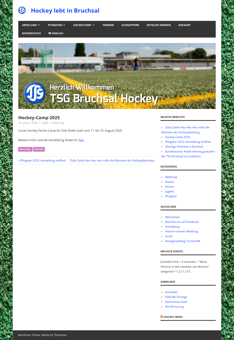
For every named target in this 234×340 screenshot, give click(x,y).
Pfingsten (55, 25)
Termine (108, 25)
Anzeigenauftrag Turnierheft (182, 241)
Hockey (39, 149)
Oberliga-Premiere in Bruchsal (184, 146)
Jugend (169, 191)
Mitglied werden (159, 25)
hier (81, 140)
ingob (44, 123)
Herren (169, 186)
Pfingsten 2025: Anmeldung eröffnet (43, 160)
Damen (169, 182)
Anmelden (171, 292)
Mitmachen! (172, 217)
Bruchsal (25, 149)
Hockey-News (173, 317)
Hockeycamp (82, 25)
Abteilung (29, 25)
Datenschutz (31, 33)
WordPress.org (174, 306)
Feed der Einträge (176, 297)
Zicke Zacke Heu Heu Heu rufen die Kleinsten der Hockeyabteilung (111, 160)
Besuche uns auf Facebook (182, 222)
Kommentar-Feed (176, 302)
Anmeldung (172, 226)
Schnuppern (130, 25)
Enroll (168, 236)
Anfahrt (184, 25)
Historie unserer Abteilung (181, 231)
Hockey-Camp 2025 (177, 137)
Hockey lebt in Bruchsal (65, 10)
